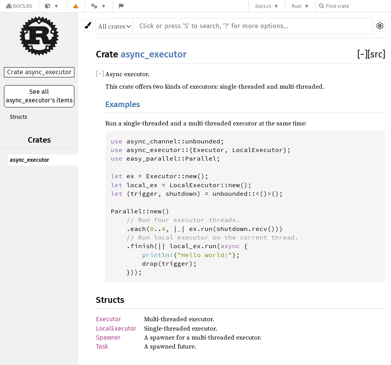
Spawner (108, 337)
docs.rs (263, 6)
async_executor (29, 160)
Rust (297, 6)
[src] (376, 54)
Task (102, 346)
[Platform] (98, 6)
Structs (18, 117)
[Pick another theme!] (88, 25)
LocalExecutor (116, 328)
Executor (108, 319)
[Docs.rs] (19, 6)
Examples (122, 104)
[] (362, 54)
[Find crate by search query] (358, 6)
